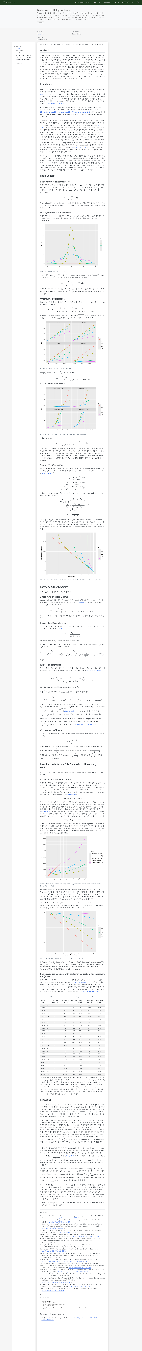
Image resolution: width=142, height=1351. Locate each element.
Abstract (18, 48)
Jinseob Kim (40, 34)
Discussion (19, 63)
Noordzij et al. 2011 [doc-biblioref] (47, 473)
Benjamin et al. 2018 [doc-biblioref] (64, 112)
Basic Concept (20, 53)
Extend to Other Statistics (23, 55)
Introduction (19, 50)
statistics (40, 22)
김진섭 (48, 44)
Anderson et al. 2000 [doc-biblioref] (50, 112)
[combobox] (137, 2)
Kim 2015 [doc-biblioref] (82, 602)
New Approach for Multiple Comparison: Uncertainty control (24, 59)
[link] (95, 2)
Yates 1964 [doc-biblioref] (58, 99)
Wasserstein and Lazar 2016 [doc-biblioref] (55, 103)
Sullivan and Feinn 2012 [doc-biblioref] (78, 147)
